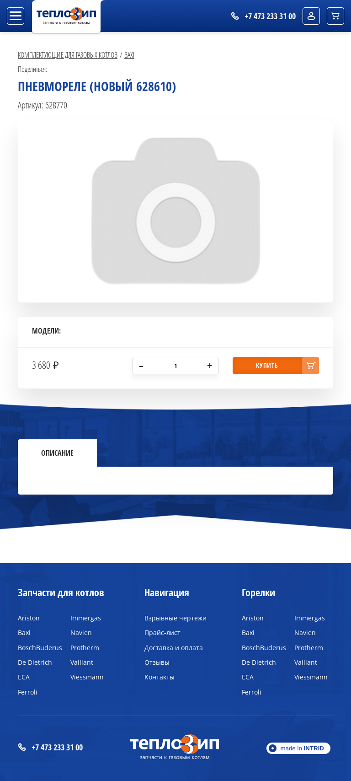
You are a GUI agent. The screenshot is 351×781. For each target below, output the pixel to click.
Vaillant (81, 662)
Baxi (129, 54)
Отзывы (157, 662)
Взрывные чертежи (175, 618)
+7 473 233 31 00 (50, 747)
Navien (81, 632)
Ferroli (27, 692)
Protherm (84, 647)
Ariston (29, 618)
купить (267, 365)
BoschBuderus (37, 647)
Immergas (85, 618)
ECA (24, 677)
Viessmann (87, 677)
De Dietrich (35, 662)
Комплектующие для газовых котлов (67, 54)
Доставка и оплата (173, 647)
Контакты (159, 677)
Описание (57, 453)
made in (302, 748)
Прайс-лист (162, 632)
